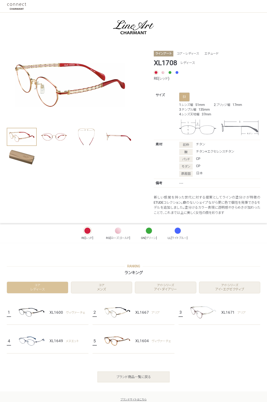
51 (184, 97)
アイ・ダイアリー (165, 287)
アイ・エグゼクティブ (229, 287)
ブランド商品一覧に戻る (133, 377)
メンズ (101, 287)
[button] (22, 137)
